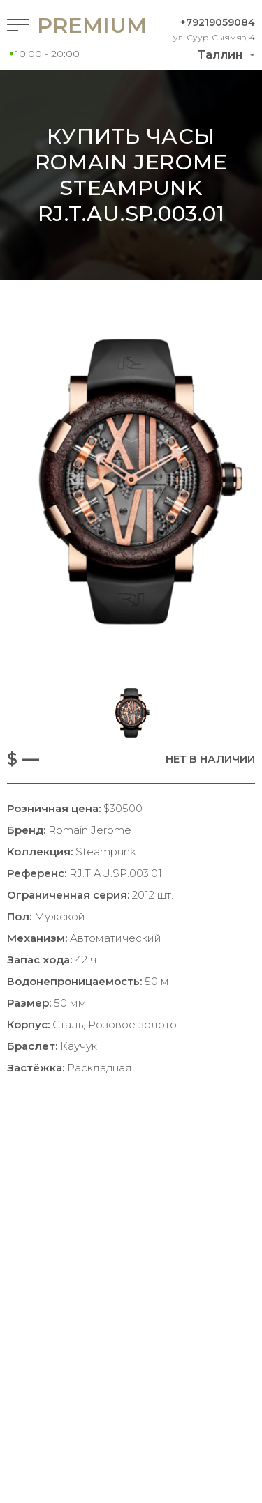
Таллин (220, 54)
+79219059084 (217, 22)
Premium (68, 25)
